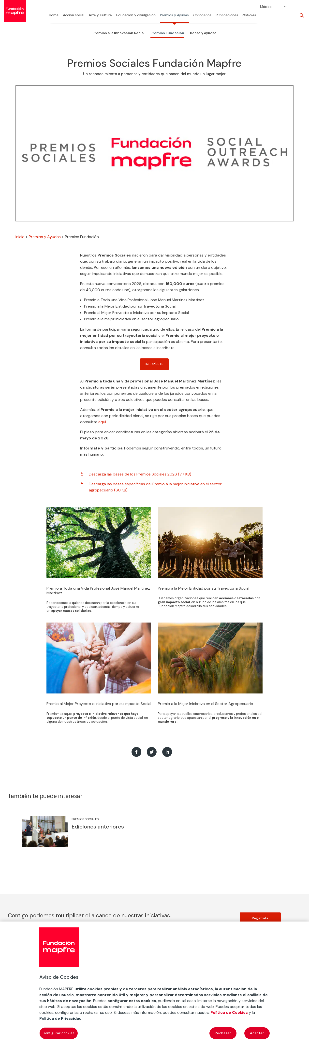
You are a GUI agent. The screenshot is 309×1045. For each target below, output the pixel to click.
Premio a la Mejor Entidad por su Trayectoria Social (203, 588)
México (266, 7)
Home (54, 15)
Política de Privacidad (60, 1018)
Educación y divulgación (136, 15)
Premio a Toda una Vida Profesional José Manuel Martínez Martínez (98, 591)
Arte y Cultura (100, 15)
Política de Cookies (229, 1012)
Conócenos (202, 15)
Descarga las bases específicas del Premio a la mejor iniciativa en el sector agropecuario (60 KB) (155, 487)
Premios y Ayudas (174, 15)
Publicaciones (227, 15)
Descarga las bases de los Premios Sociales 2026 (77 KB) (140, 474)
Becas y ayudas (203, 33)
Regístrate (260, 918)
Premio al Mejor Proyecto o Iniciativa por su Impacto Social (98, 703)
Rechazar (223, 1033)
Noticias (249, 15)
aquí (102, 421)
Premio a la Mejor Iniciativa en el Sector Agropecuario (205, 703)
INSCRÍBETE (154, 364)
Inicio (20, 236)
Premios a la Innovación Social (118, 33)
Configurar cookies (59, 1033)
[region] (154, 983)
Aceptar (257, 1033)
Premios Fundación (167, 33)
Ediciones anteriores (98, 826)
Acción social (73, 15)
